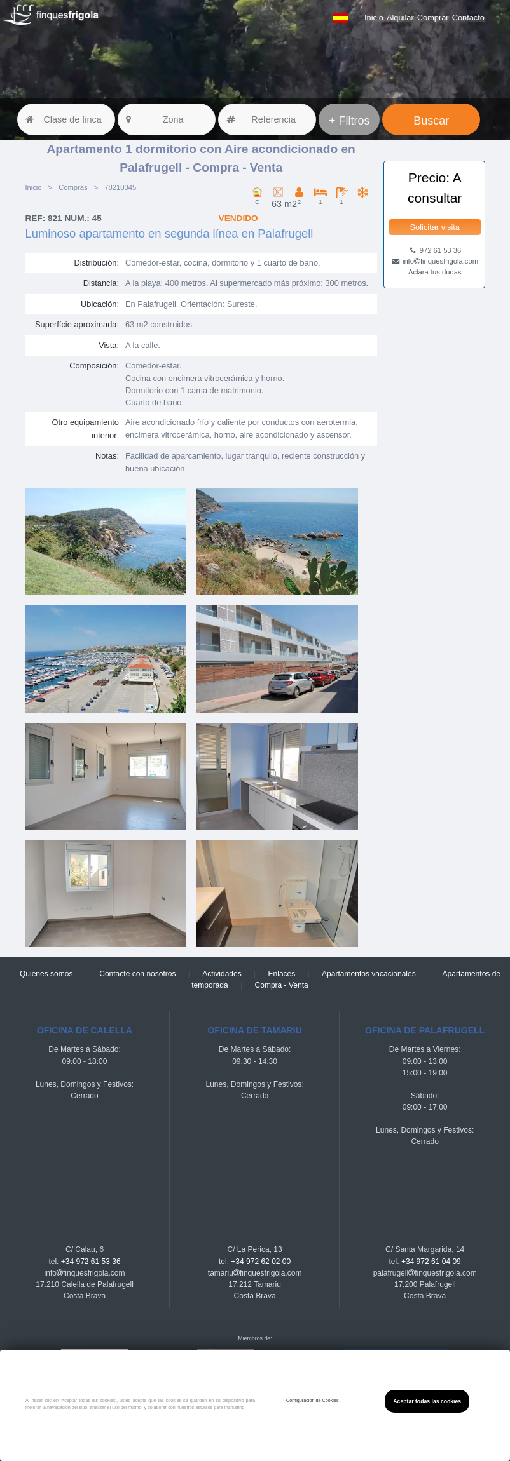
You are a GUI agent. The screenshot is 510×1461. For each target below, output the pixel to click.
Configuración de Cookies (312, 1400)
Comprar (433, 17)
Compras (73, 187)
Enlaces (282, 973)
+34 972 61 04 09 (431, 1261)
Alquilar (400, 17)
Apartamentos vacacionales (369, 973)
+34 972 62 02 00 (261, 1261)
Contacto (468, 17)
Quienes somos (46, 973)
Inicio (373, 17)
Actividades (221, 973)
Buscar (431, 120)
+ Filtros (349, 120)
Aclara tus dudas (435, 272)
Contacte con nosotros (137, 973)
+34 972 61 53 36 (91, 1261)
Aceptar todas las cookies (427, 1401)
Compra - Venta (281, 985)
